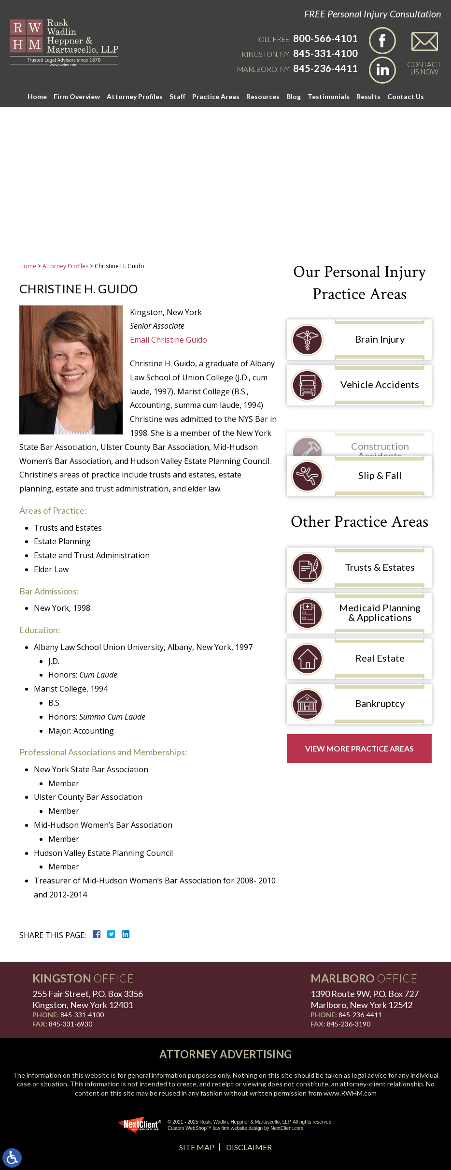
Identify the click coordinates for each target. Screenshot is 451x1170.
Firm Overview (77, 96)
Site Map (196, 1147)
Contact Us (405, 96)
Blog (293, 96)
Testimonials (329, 96)
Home (37, 96)
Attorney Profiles (135, 96)
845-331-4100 (325, 53)
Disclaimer (249, 1147)
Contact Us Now (424, 67)
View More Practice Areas (359, 748)
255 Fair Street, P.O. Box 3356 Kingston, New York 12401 (87, 999)
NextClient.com (286, 1128)
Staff (177, 96)
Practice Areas (216, 96)
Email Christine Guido (168, 339)
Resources (263, 96)
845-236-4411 (325, 68)
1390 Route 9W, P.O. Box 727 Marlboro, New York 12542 (364, 999)
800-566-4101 (325, 38)
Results (368, 96)
